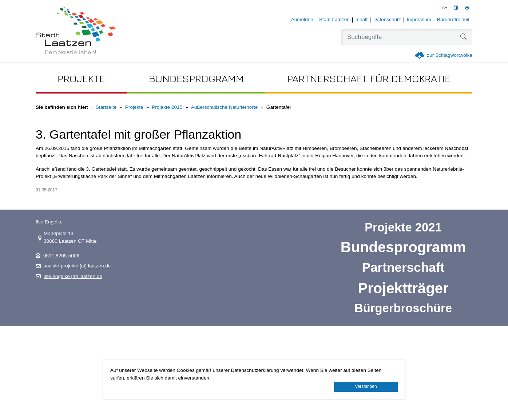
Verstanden (366, 386)
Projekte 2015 (167, 107)
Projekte (134, 107)
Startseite (106, 107)
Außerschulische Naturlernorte (224, 107)
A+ (444, 7)
